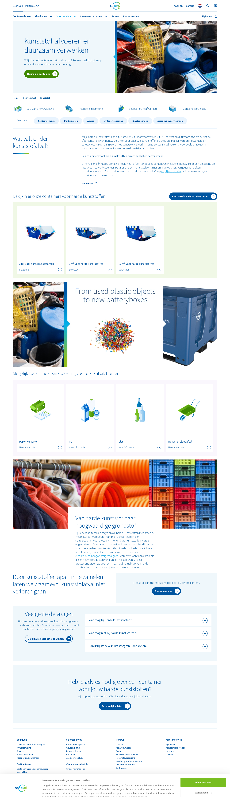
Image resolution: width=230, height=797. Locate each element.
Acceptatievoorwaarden (170, 120)
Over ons (179, 5)
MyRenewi (207, 16)
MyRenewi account (113, 120)
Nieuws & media (123, 747)
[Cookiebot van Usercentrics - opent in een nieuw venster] (21, 790)
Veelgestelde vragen (175, 747)
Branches (21, 751)
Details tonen (49, 790)
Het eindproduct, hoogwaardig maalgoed (110, 554)
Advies (115, 16)
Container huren (22, 16)
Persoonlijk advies (112, 706)
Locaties (170, 751)
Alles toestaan (203, 767)
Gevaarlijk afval (73, 747)
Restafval (70, 754)
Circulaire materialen (91, 16)
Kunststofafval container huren (190, 196)
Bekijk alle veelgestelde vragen (46, 638)
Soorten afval (64, 16)
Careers (190, 5)
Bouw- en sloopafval (75, 744)
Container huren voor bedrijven (31, 744)
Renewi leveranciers (125, 757)
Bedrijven (18, 5)
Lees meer (87, 183)
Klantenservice (131, 16)
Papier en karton (73, 751)
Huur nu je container (38, 73)
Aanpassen (203, 777)
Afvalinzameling (24, 747)
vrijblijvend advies (171, 171)
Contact (169, 754)
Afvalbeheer (41, 16)
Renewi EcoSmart (25, 754)
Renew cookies (163, 591)
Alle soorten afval (74, 757)
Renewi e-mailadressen (127, 754)
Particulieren (32, 5)
